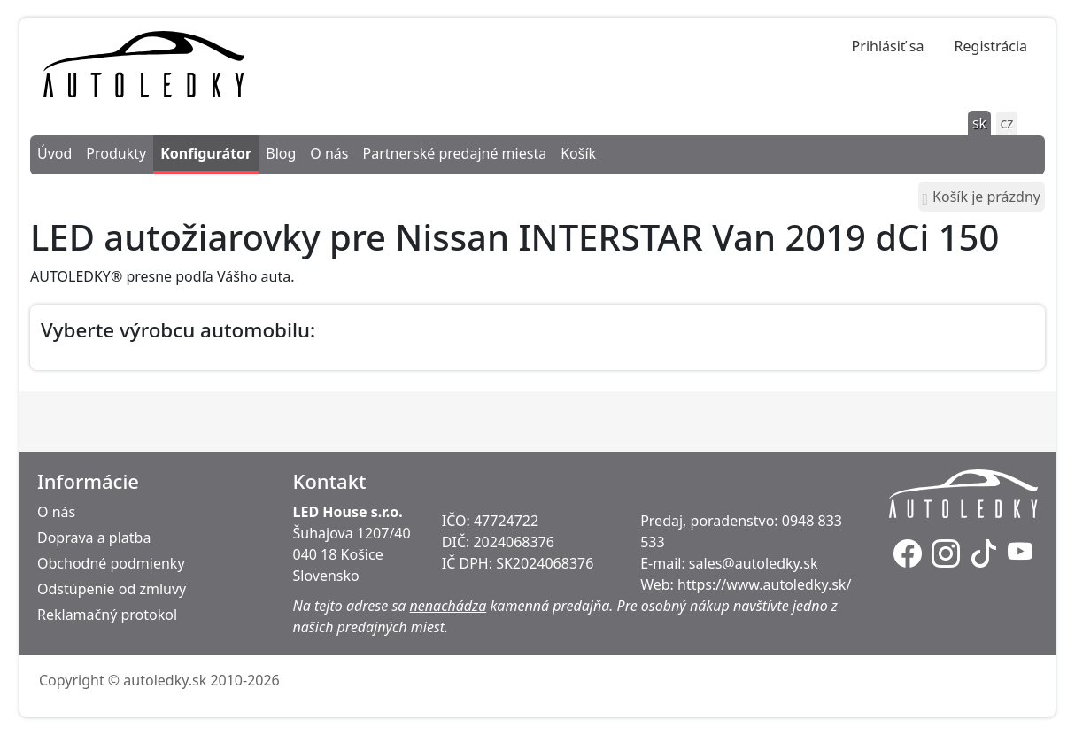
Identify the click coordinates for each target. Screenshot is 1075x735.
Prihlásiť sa (888, 46)
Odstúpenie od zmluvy (111, 589)
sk (979, 123)
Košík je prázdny (981, 197)
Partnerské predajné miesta (454, 153)
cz (1006, 123)
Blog (281, 153)
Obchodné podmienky (111, 563)
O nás (329, 153)
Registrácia (991, 46)
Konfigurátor (205, 153)
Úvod (54, 153)
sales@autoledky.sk (753, 563)
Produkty (116, 153)
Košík (578, 153)
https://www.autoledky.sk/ (764, 584)
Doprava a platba (94, 537)
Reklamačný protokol (107, 614)
